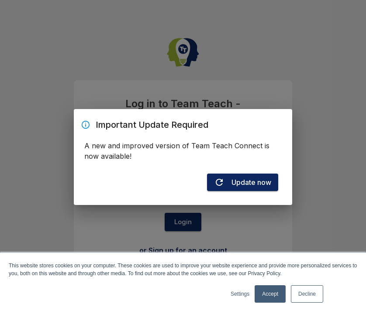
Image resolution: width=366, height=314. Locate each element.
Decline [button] (307, 294)
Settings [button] (240, 294)
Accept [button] (270, 294)
